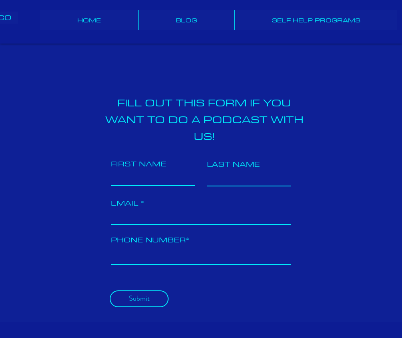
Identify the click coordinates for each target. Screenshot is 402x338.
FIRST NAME (138, 164)
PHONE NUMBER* (150, 240)
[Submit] (139, 298)
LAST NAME (233, 164)
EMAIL (124, 203)
